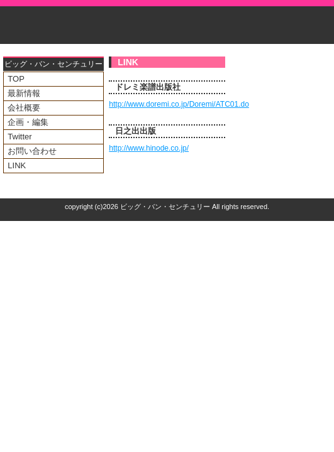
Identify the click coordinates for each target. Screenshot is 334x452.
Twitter (19, 136)
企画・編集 (28, 122)
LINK (17, 165)
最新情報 (24, 93)
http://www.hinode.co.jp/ (149, 148)
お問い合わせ (32, 151)
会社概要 (24, 107)
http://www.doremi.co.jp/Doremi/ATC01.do (179, 104)
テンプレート (325, 225)
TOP (16, 78)
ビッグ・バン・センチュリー (165, 206)
